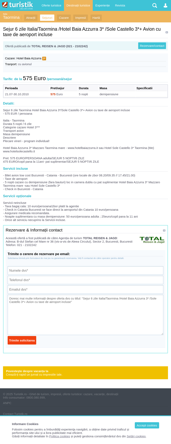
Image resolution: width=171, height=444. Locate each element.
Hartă (96, 17)
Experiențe (102, 5)
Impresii (80, 17)
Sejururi (47, 17)
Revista (120, 5)
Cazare (64, 17)
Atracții (30, 17)
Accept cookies (147, 425)
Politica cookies (59, 436)
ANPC (7, 403)
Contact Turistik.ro (15, 414)
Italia (5, 14)
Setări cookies (136, 436)
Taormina (11, 17)
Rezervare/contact (152, 45)
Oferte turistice (51, 5)
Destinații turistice (78, 5)
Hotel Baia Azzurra (28, 58)
